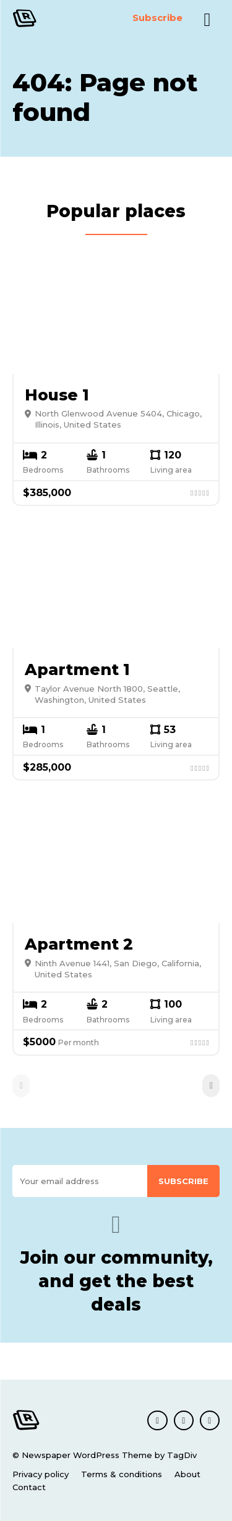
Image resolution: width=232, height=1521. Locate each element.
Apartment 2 (79, 944)
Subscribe (183, 1181)
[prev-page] (21, 1085)
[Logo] (39, 18)
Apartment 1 (77, 669)
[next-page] (211, 1085)
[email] (79, 1181)
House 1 (57, 395)
